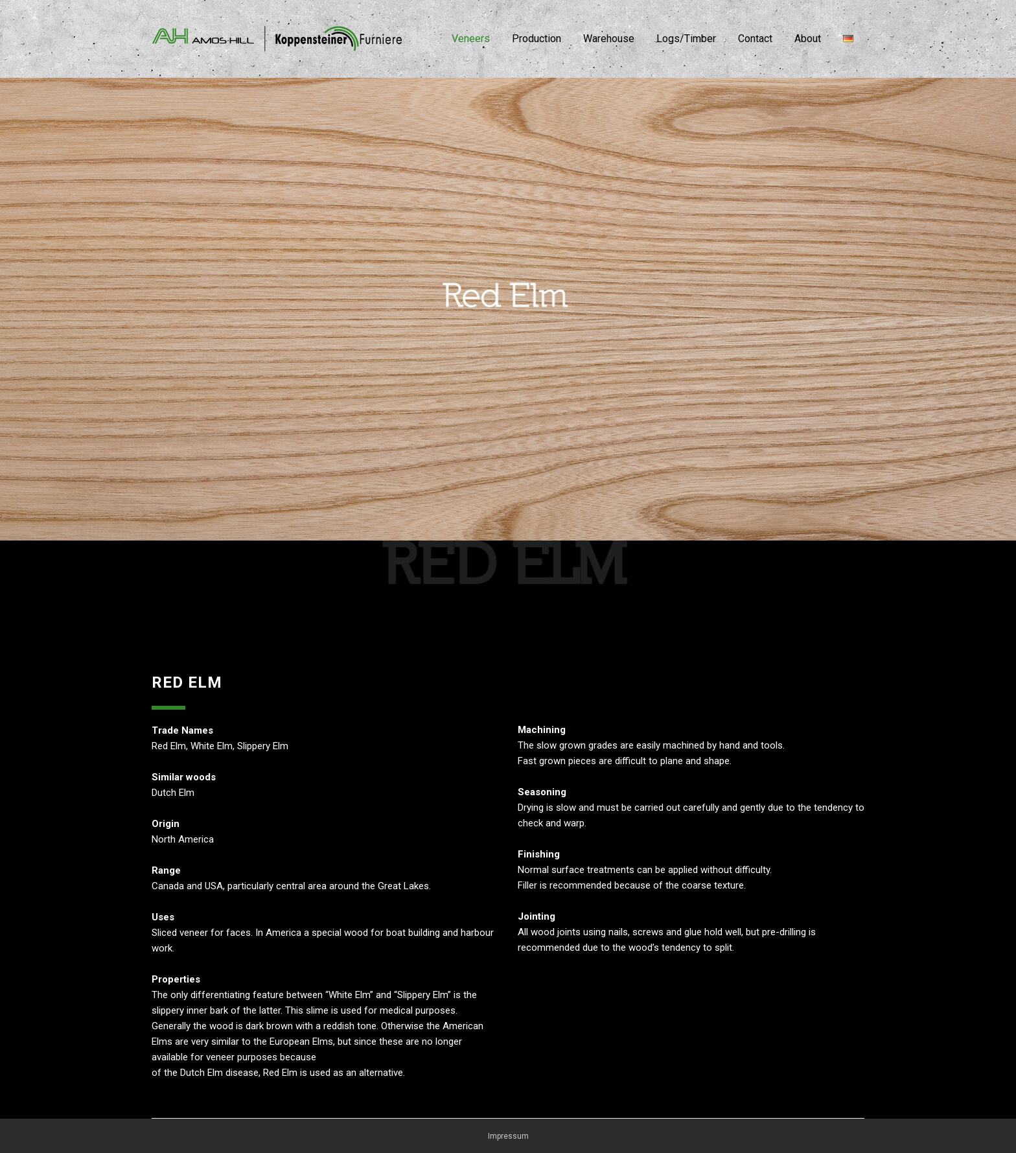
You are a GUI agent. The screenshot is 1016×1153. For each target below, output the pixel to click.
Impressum (508, 1136)
